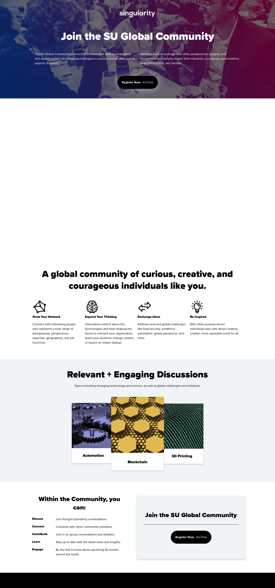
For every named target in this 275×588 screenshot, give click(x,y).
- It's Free (137, 82)
